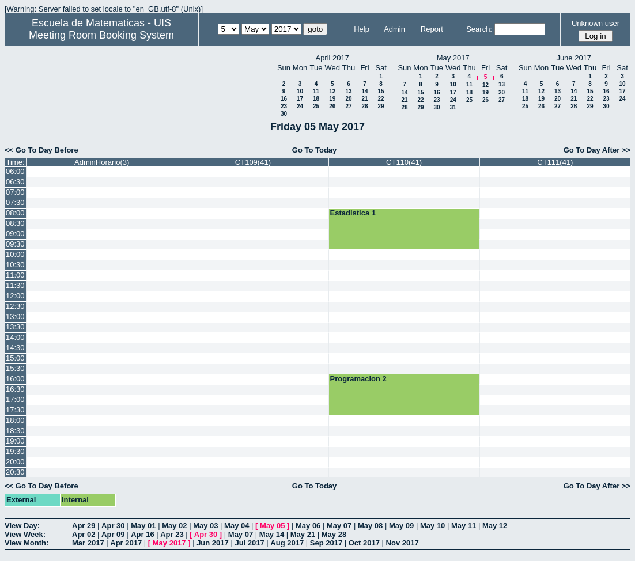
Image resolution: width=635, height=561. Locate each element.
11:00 (15, 275)
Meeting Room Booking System (101, 35)
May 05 (272, 525)
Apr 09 (112, 534)
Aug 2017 (287, 543)
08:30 (15, 223)
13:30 (15, 327)
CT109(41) (253, 162)
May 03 (205, 525)
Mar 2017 (88, 543)
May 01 (143, 525)
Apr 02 (83, 534)
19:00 (15, 441)
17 (300, 99)
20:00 (15, 461)
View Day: (22, 525)
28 (364, 106)
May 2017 (169, 543)
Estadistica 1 (353, 213)
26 (332, 106)
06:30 (15, 181)
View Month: (26, 543)
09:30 (15, 244)
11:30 (15, 285)
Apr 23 (171, 534)
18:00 (15, 420)
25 (316, 106)
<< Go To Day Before (41, 150)
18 (316, 99)
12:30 (15, 306)
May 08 (370, 525)
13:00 (15, 316)
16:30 (15, 389)
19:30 (15, 451)
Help (361, 29)
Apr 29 (83, 525)
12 (332, 91)
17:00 (15, 399)
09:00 (15, 233)
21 (364, 99)
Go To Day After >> (597, 150)
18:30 (15, 430)
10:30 (15, 264)
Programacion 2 (358, 378)
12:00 (15, 295)
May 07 (339, 525)
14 (364, 91)
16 (284, 99)
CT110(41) (404, 162)
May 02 (174, 525)
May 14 (271, 534)
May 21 (302, 534)
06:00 (15, 171)
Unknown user (595, 23)
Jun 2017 (212, 543)
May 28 (334, 534)
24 (300, 106)
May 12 (494, 525)
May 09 (401, 525)
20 (348, 99)
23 (284, 106)
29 (380, 106)
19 (332, 99)
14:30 (15, 347)
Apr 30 (112, 525)
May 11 (463, 525)
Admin (394, 29)
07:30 (15, 202)
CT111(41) (555, 162)
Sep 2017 (326, 543)
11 (316, 91)
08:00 (15, 213)
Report (432, 29)
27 (348, 106)
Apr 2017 (126, 543)
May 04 (236, 525)
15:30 (15, 368)
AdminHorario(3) (101, 162)
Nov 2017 (402, 543)
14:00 (15, 337)
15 (380, 91)
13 (348, 91)
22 (380, 99)
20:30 (15, 472)
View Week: (25, 534)
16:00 (15, 378)
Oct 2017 (364, 543)
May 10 (432, 525)
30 (284, 114)
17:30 (15, 409)
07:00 (15, 192)
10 (300, 91)
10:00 (15, 254)
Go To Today (314, 150)
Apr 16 (142, 534)
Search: (479, 29)
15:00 (15, 358)
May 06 (308, 525)
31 (453, 107)
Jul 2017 (249, 543)
